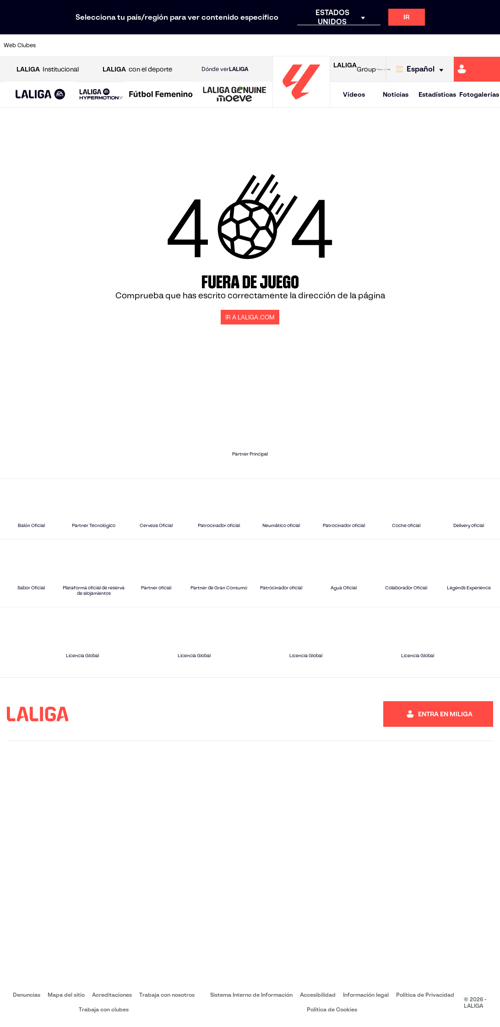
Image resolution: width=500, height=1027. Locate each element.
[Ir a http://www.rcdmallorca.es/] (328, 45)
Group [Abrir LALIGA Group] (354, 69)
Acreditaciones (112, 995)
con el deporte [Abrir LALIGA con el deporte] (137, 69)
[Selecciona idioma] (422, 69)
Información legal (366, 995)
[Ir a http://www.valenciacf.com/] (466, 45)
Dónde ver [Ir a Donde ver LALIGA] (224, 69)
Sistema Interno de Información (251, 995)
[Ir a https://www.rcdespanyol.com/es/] (305, 45)
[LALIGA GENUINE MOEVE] (235, 95)
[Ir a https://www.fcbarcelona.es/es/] (167, 45)
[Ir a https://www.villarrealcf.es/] (489, 45)
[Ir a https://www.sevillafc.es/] (443, 45)
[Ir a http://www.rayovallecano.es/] (259, 45)
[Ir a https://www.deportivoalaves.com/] (121, 45)
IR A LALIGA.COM (250, 317)
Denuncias (26, 995)
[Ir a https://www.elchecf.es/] (144, 45)
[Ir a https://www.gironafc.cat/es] (213, 45)
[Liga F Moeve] (161, 95)
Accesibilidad (318, 995)
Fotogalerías (479, 94)
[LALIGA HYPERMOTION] (101, 94)
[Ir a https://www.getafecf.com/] (190, 45)
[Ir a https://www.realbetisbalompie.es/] (351, 45)
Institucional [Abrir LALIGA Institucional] (47, 69)
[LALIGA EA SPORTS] (40, 95)
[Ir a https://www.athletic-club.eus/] (52, 45)
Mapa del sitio (66, 995)
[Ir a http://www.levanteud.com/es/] (236, 45)
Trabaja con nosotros (167, 995)
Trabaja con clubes (104, 1009)
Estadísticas (437, 94)
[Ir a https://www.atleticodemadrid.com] (75, 45)
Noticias (395, 94)
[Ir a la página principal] (301, 103)
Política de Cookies (332, 1009)
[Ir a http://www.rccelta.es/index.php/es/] (282, 45)
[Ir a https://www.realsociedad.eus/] (420, 45)
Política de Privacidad (425, 995)
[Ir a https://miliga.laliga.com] (477, 69)
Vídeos (354, 94)
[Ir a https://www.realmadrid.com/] (374, 45)
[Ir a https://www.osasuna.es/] (98, 45)
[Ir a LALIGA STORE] (383, 69)
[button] (40, 94)
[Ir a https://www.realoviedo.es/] (397, 45)
